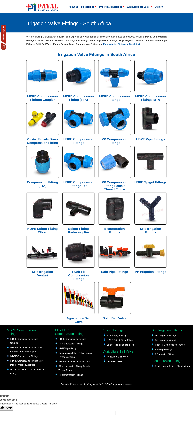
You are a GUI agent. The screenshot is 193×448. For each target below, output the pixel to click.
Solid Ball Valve (114, 318)
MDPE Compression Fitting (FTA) (78, 98)
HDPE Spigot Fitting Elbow (42, 230)
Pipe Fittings (87, 7)
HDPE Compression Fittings (78, 141)
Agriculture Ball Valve (138, 7)
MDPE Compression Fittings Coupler (42, 98)
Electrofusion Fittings (114, 230)
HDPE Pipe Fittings (150, 139)
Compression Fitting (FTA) (42, 184)
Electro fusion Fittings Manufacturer (172, 366)
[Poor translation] (9, 408)
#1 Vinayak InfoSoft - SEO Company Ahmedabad (108, 384)
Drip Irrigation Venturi (42, 273)
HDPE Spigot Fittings (150, 182)
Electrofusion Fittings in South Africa (122, 44)
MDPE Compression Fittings (114, 98)
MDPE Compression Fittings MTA (150, 98)
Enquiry (159, 7)
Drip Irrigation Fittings (110, 7)
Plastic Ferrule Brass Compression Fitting (42, 141)
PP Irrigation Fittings (150, 272)
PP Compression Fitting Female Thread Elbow (114, 185)
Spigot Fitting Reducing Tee (78, 230)
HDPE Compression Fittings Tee (78, 184)
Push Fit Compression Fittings (78, 275)
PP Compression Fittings (114, 141)
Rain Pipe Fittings (114, 272)
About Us (73, 7)
